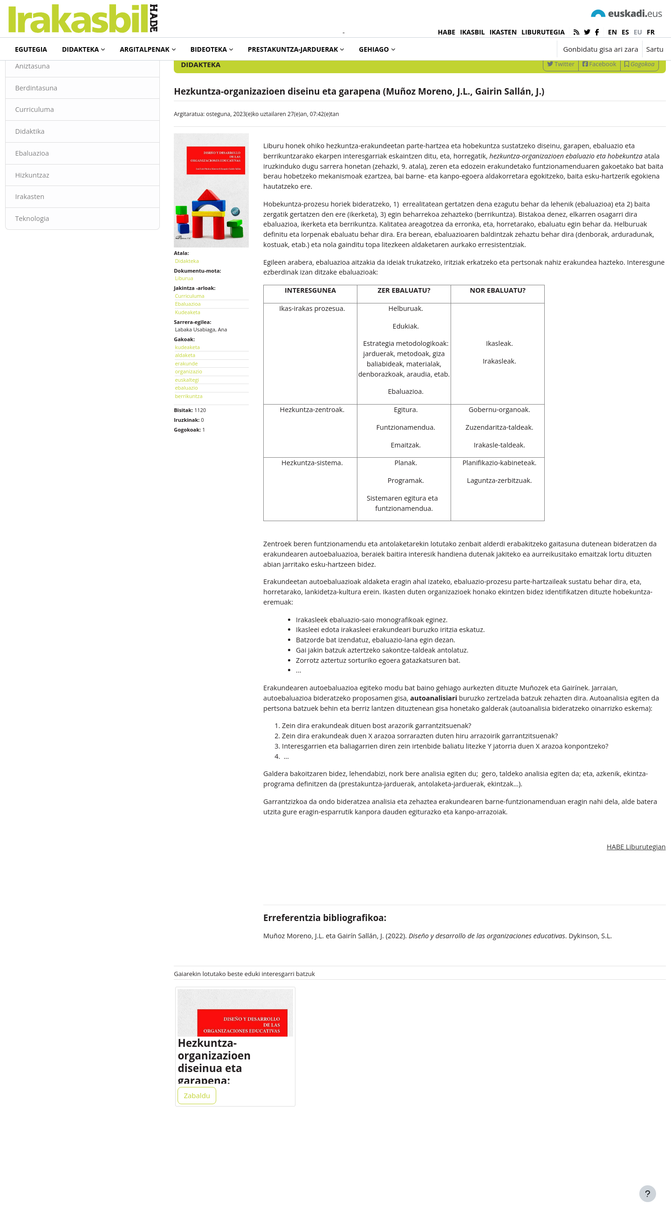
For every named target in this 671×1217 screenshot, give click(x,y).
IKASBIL (472, 32)
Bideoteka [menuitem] (209, 49)
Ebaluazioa (53, 190)
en (612, 32)
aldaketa (195, 382)
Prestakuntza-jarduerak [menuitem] (293, 49)
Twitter (540, 99)
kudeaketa (198, 374)
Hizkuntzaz (53, 212)
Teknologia (53, 256)
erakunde (196, 390)
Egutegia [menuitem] (31, 49)
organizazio (199, 399)
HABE (447, 32)
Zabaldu (207, 1176)
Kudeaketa (198, 339)
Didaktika (51, 167)
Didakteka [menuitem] (80, 49)
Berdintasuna (58, 123)
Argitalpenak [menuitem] (144, 49)
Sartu (655, 49)
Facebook (578, 99)
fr (651, 32)
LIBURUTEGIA (543, 32)
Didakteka (39, 74)
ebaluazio (196, 415)
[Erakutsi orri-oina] (647, 1193)
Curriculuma (56, 146)
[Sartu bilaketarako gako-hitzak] (564, 74)
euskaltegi (197, 407)
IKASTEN (503, 32)
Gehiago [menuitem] (374, 49)
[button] (520, 49)
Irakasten (51, 234)
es (625, 32)
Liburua (194, 306)
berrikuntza (199, 423)
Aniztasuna (54, 101)
